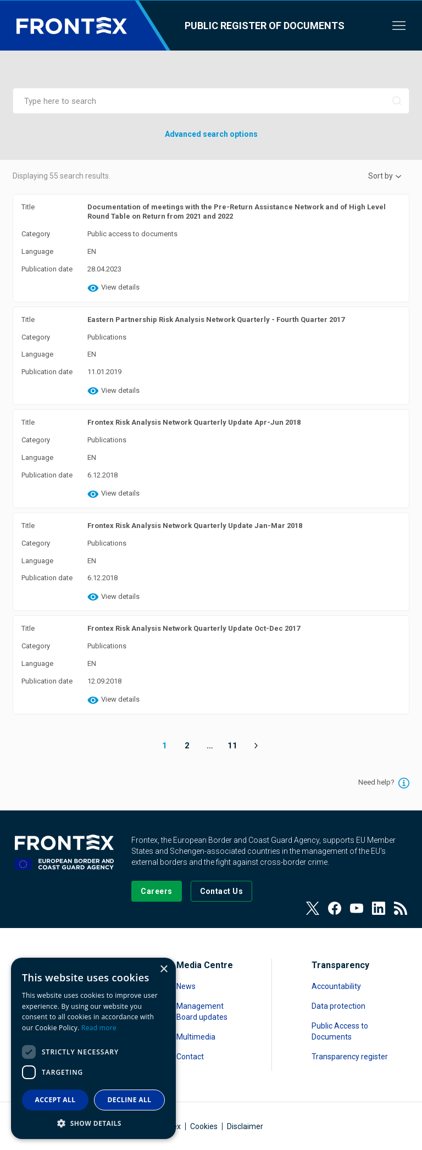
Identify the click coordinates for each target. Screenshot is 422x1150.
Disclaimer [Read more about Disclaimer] (245, 1126)
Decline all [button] (130, 1099)
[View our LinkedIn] (378, 908)
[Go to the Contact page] (222, 891)
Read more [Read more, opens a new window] (98, 1027)
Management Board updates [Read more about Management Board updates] (201, 1011)
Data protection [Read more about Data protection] (338, 1006)
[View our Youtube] (356, 908)
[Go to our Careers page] (156, 891)
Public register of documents (265, 25)
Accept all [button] (55, 1099)
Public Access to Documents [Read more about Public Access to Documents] (340, 1031)
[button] (93, 1123)
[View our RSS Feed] (400, 908)
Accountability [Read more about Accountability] (336, 986)
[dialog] (93, 1048)
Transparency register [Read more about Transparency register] (350, 1056)
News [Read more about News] (186, 986)
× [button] (163, 969)
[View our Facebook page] (334, 908)
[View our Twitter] (312, 908)
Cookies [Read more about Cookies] (204, 1126)
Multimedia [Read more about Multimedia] (195, 1036)
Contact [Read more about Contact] (190, 1056)
